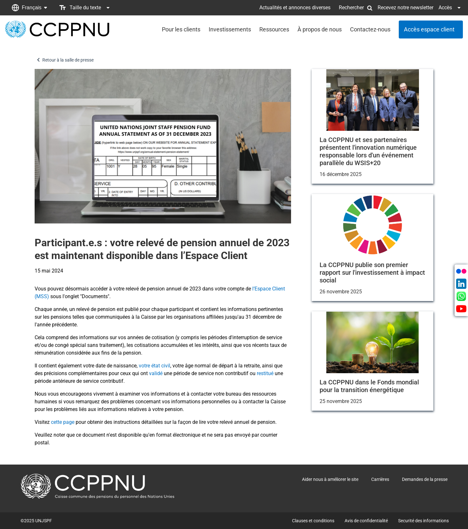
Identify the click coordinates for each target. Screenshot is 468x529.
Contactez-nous (370, 29)
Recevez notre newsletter (405, 7)
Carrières (380, 479)
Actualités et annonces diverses (294, 7)
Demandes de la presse (424, 479)
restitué (265, 373)
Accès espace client (429, 29)
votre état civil (154, 366)
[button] (29, 8)
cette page (62, 422)
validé (156, 373)
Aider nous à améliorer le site (330, 479)
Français (31, 7)
